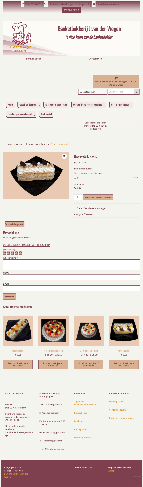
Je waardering (9, 249)
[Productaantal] (78, 197)
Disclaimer (79, 421)
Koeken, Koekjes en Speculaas (87, 104)
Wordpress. (113, 470)
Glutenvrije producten (56, 104)
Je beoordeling (10, 257)
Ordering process (82, 437)
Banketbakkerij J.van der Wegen (89, 28)
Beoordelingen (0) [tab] (14, 224)
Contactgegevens (117, 409)
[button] (64, 156)
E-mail (6, 283)
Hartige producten (120, 104)
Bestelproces (80, 429)
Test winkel (46, 114)
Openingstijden (116, 401)
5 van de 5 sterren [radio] (20, 253)
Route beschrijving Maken (121, 418)
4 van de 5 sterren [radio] (16, 253)
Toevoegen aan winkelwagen (98, 197)
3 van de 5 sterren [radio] (12, 253)
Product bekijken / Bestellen (18, 364)
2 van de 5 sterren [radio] (8, 253)
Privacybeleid (80, 413)
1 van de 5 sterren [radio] (4, 253)
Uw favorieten (71, 9)
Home (10, 104)
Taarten (88, 214)
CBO (90, 467)
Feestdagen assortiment (20, 114)
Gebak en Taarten (27, 104)
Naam (6, 272)
